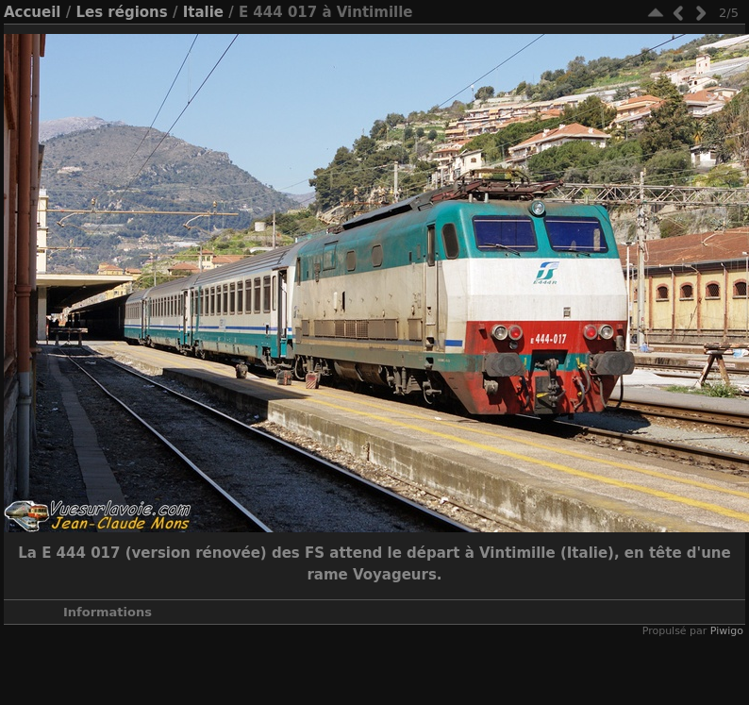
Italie (203, 12)
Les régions (121, 12)
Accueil (32, 12)
